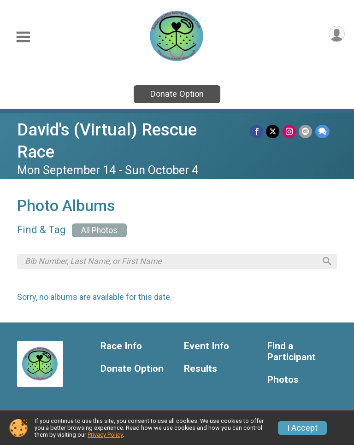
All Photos (99, 230)
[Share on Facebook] (257, 131)
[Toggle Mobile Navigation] (23, 37)
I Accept (302, 428)
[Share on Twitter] (273, 131)
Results (200, 369)
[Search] (325, 261)
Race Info (121, 347)
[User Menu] (336, 34)
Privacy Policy (105, 434)
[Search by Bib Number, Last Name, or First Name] (170, 261)
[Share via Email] (306, 131)
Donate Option (177, 94)
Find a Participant (291, 352)
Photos (283, 380)
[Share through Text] (322, 131)
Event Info (206, 347)
